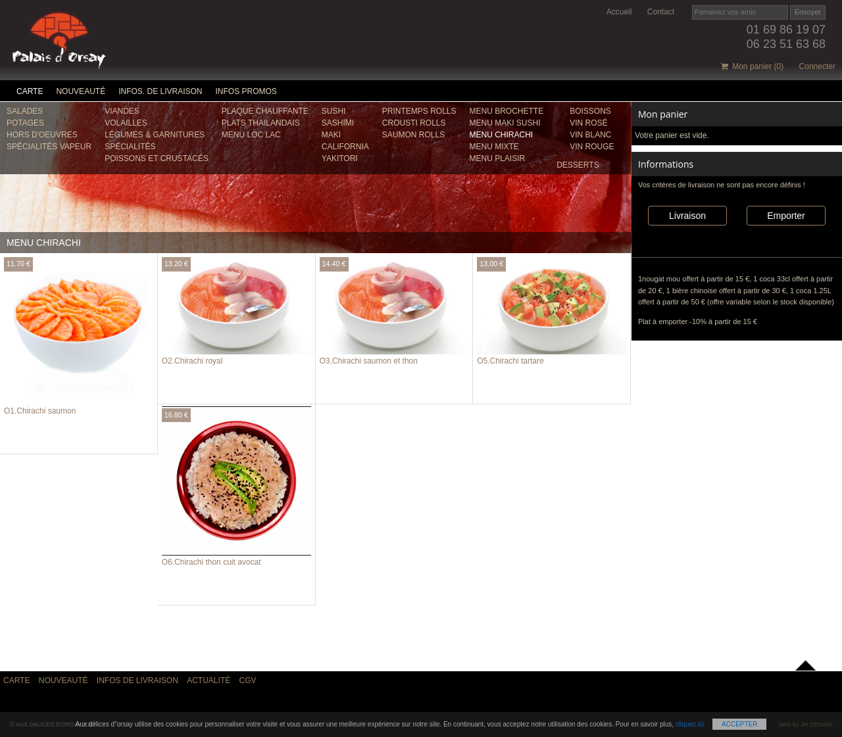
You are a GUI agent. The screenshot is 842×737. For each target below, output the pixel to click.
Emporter (786, 215)
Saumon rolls (413, 134)
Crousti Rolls (414, 123)
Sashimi (338, 123)
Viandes (122, 111)
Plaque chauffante (265, 111)
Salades (25, 111)
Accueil (619, 11)
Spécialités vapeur (49, 146)
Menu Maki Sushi (505, 123)
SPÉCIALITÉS (130, 146)
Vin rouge (592, 146)
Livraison (687, 215)
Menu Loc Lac (251, 134)
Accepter (739, 724)
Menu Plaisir (498, 158)
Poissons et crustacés (157, 158)
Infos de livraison (137, 680)
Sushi (334, 111)
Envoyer (808, 12)
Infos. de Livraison (160, 91)
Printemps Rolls (419, 111)
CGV (248, 680)
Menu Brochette (507, 111)
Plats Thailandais (261, 123)
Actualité (208, 680)
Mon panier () (752, 66)
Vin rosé (588, 123)
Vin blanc (590, 134)
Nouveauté (80, 91)
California (345, 146)
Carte (29, 91)
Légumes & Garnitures (155, 134)
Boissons (590, 111)
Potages (25, 123)
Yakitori (340, 158)
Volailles (126, 123)
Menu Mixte (494, 146)
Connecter (817, 66)
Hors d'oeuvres (42, 134)
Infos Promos (246, 91)
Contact (660, 11)
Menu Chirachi (501, 134)
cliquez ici (690, 724)
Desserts (578, 165)
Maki (331, 134)
